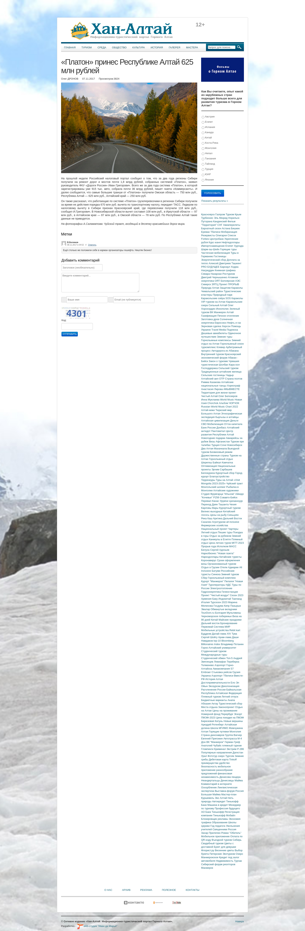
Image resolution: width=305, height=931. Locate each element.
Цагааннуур (236, 500)
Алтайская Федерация (229, 693)
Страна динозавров (213, 735)
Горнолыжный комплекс (222, 577)
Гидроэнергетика (211, 591)
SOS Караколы (234, 298)
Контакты (192, 889)
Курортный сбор (225, 473)
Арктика (218, 518)
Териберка (233, 661)
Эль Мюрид (221, 217)
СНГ (220, 224)
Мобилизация (215, 424)
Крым (238, 214)
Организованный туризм (222, 563)
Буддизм (206, 633)
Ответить (92, 245)
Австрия (208, 116)
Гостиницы (220, 256)
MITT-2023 (238, 542)
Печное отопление (228, 315)
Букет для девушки (225, 846)
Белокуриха (208, 473)
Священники (220, 829)
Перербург (227, 714)
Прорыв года (209, 546)
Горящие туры (228, 249)
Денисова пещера (229, 777)
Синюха (216, 574)
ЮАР (206, 174)
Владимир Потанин (232, 644)
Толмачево (208, 665)
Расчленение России (213, 689)
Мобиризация (229, 231)
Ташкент (236, 263)
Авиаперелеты (231, 224)
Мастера (192, 47)
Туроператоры (217, 584)
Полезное (169, 889)
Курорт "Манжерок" (212, 581)
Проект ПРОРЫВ (229, 284)
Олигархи (222, 235)
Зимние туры (224, 336)
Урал (204, 756)
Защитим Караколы (231, 287)
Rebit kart (234, 630)
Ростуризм (229, 273)
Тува (234, 633)
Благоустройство (219, 476)
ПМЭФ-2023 (208, 717)
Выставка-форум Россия (229, 790)
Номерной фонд (211, 714)
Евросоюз (221, 322)
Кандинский (220, 221)
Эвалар (206, 609)
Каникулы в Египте (220, 539)
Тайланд (208, 164)
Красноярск (208, 214)
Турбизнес (207, 217)
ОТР (222, 378)
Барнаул (225, 266)
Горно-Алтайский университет (218, 647)
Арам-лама (225, 637)
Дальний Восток (232, 518)
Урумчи (224, 500)
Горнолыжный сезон (232, 343)
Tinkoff (233, 759)
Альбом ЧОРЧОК (229, 403)
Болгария (221, 612)
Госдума (219, 605)
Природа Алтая (210, 287)
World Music (227, 399)
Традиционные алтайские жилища (221, 371)
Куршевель (208, 797)
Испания (208, 127)
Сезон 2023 (236, 595)
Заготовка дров (210, 319)
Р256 (216, 497)
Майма (239, 780)
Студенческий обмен (213, 658)
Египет (207, 122)
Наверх (239, 921)
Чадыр (230, 375)
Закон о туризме (219, 361)
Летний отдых (209, 532)
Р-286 (240, 749)
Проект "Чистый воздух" (215, 595)
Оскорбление (209, 787)
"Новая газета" (225, 553)
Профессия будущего (227, 808)
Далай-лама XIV (222, 633)
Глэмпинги (207, 749)
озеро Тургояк (226, 756)
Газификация (209, 315)
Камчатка (227, 462)
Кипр (227, 605)
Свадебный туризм (212, 843)
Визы (212, 441)
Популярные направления (216, 752)
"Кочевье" (207, 497)
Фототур (213, 756)
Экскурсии (215, 686)
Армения (206, 598)
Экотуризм (229, 853)
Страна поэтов (233, 378)
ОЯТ (218, 280)
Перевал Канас (210, 500)
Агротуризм (219, 521)
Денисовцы (228, 780)
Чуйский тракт (234, 483)
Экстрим (231, 749)
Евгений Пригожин (212, 738)
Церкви (205, 825)
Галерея (174, 47)
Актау (215, 703)
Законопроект (226, 707)
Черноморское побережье (216, 616)
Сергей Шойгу (209, 637)
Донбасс (221, 427)
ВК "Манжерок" (215, 742)
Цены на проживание (224, 710)
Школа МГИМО (219, 728)
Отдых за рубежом (220, 535)
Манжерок (207, 867)
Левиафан (220, 661)
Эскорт (238, 714)
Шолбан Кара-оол (229, 364)
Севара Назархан (212, 273)
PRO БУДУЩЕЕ (210, 266)
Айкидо (239, 493)
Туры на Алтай (225, 480)
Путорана (207, 221)
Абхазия (206, 703)
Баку (215, 598)
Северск (206, 284)
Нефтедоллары (231, 242)
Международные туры (214, 654)
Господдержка (209, 368)
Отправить (70, 334)
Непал (207, 153)
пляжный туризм (232, 745)
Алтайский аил (210, 378)
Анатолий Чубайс (211, 745)
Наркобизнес (209, 553)
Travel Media (219, 329)
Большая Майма (211, 794)
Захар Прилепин (211, 832)
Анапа (231, 700)
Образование (220, 822)
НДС (229, 584)
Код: (64, 320)
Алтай (230, 312)
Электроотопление (221, 588)
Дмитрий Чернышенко (214, 277)
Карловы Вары (210, 507)
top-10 (217, 640)
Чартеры (233, 528)
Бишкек (235, 228)
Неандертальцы (211, 780)
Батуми (216, 570)
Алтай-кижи (208, 410)
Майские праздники (230, 619)
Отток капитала (233, 424)
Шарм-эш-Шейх (210, 249)
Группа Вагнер (233, 735)
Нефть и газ (234, 322)
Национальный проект (214, 528)
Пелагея (229, 581)
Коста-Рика (210, 143)
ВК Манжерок (218, 312)
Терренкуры (208, 480)
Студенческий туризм (213, 651)
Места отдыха (209, 707)
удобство (224, 763)
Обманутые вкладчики (224, 609)
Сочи (223, 445)
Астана (226, 228)
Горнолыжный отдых (221, 459)
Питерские (216, 853)
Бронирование (229, 623)
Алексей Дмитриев (220, 263)
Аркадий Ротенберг (212, 724)
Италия (205, 602)
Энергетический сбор (214, 259)
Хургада (238, 245)
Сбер (204, 577)
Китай (207, 137)
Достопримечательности (216, 682)
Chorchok (213, 403)
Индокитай (225, 598)
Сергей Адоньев (219, 549)
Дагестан (237, 752)
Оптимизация (209, 466)
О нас (108, 889)
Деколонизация (230, 686)
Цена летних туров (220, 542)
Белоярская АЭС (230, 280)
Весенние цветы (225, 850)
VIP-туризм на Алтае (213, 301)
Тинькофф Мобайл (224, 815)
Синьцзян (233, 514)
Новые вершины (233, 721)
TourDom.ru (208, 612)
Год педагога (218, 825)
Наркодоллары (210, 556)
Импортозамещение (213, 245)
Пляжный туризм (211, 696)
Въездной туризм (222, 839)
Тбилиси (215, 231)
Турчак (238, 860)
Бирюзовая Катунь (212, 721)
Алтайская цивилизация (215, 420)
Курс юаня (215, 242)
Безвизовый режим (221, 452)
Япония (208, 180)
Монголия (209, 148)
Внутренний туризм (213, 354)
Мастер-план (228, 794)
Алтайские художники (226, 490)
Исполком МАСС (227, 546)
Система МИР (222, 626)
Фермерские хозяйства (214, 525)
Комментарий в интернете (216, 783)
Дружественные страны (215, 455)
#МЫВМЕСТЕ (231, 389)
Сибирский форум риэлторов (218, 864)
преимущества (210, 763)
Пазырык (235, 605)
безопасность (209, 766)
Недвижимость (225, 860)
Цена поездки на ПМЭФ (230, 717)
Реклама (146, 889)
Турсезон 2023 (219, 602)
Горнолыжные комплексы (216, 340)
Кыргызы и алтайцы (227, 417)
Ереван (205, 231)
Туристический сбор (230, 703)
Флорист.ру (208, 850)
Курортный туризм (230, 507)
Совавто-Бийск (228, 497)
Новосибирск (234, 445)
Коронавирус (209, 560)
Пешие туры (225, 532)
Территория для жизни (214, 392)
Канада (208, 132)
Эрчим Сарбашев (221, 469)
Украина (206, 675)
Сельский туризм (228, 368)
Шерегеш (207, 462)
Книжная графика (225, 270)
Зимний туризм (230, 574)
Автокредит (219, 801)
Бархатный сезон (211, 228)
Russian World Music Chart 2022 (219, 406)
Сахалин (206, 521)
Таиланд (237, 598)
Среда (102, 47)
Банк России (208, 427)
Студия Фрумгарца (212, 493)
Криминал (220, 749)
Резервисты (208, 235)
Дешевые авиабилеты (214, 333)
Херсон (226, 326)
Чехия (232, 504)
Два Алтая (207, 448)
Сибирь (237, 839)
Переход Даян (209, 504)
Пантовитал (218, 431)
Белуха (205, 549)
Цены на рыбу (218, 514)
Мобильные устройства (215, 630)
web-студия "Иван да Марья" (97, 926)
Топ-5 (229, 658)
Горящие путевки (219, 731)
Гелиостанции (230, 591)
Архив (126, 889)
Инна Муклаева (210, 399)
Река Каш (207, 518)
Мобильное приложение (215, 836)
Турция (207, 169)
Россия (232, 829)
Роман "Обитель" (231, 832)
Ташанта (223, 504)
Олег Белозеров (228, 396)
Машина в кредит (218, 804)
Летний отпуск (230, 696)
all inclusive (232, 521)
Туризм (87, 47)
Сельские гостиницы (213, 375)
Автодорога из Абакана (225, 350)
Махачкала (221, 448)
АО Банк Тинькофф (213, 811)
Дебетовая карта (219, 759)
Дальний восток (210, 623)
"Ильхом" (229, 493)
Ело (233, 682)
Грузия (236, 672)
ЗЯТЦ (215, 284)
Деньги (234, 420)
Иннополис (223, 308)
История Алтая (214, 679)
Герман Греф (232, 742)
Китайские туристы (230, 556)
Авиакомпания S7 (223, 668)
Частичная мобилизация (216, 252)
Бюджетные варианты (214, 700)
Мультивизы (234, 612)
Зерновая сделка (211, 326)
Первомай (207, 626)
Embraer (206, 672)
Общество (119, 47)
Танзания (209, 158)
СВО (204, 424)
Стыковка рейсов (221, 672)
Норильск (233, 217)
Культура (138, 47)
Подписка (232, 329)
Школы (232, 822)
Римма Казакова (211, 382)
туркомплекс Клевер (213, 347)
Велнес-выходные (212, 511)
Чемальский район (212, 291)
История (157, 47)
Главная (70, 47)
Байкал (217, 462)
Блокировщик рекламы (215, 818)
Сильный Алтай (218, 305)
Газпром (220, 214)
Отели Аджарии (229, 567)
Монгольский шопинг (213, 486)
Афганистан (223, 441)
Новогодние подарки (213, 438)
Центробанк (217, 238)
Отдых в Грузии (210, 567)
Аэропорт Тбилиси (222, 675)
